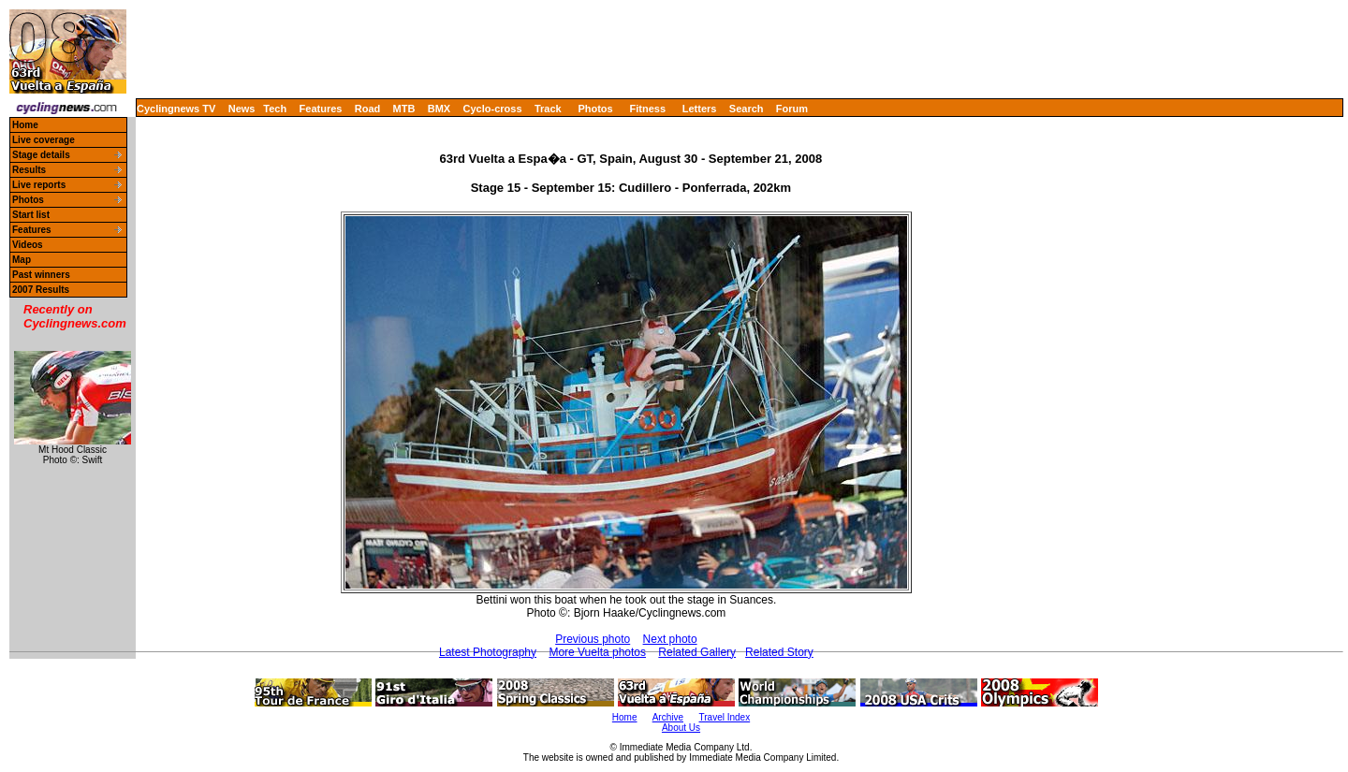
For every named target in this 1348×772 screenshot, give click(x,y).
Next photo (670, 639)
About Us (681, 727)
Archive (667, 717)
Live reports (39, 185)
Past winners (41, 274)
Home (25, 125)
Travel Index (725, 717)
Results (29, 170)
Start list (31, 215)
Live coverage (43, 140)
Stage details (41, 155)
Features (321, 108)
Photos (595, 108)
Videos (27, 245)
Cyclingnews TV (176, 108)
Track (548, 108)
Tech (274, 108)
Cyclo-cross (492, 108)
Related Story (779, 652)
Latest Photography (487, 652)
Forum (792, 108)
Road (368, 108)
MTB (404, 108)
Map (21, 260)
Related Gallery (697, 652)
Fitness (647, 108)
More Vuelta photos (597, 652)
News (242, 108)
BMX (439, 108)
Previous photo (592, 639)
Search (746, 108)
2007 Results (40, 289)
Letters (699, 108)
